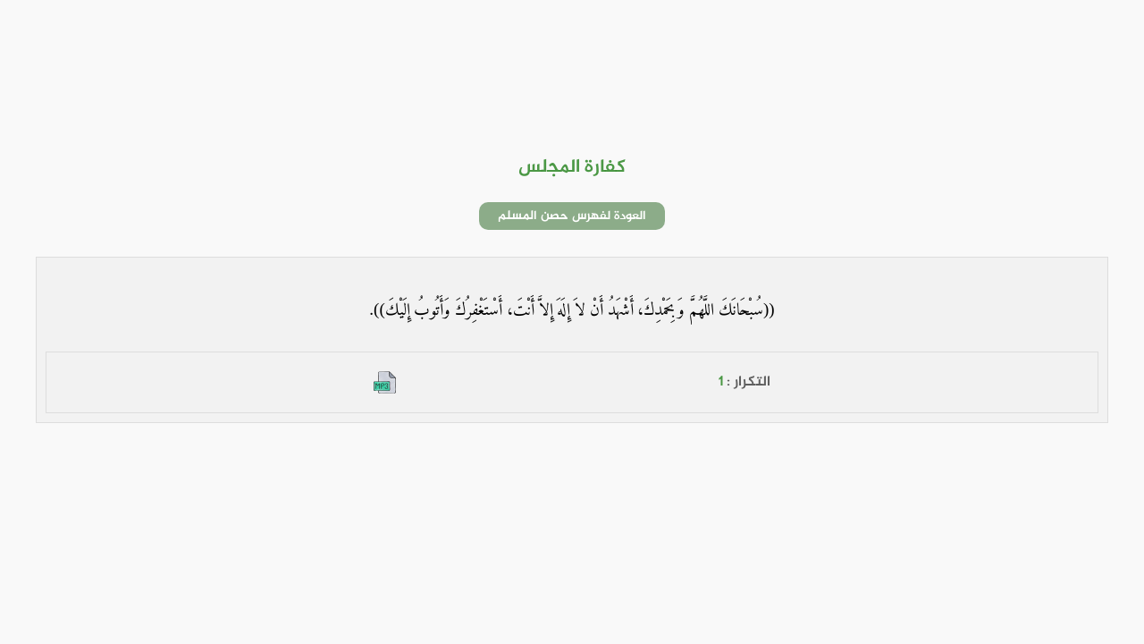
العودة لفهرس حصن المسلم (572, 216)
